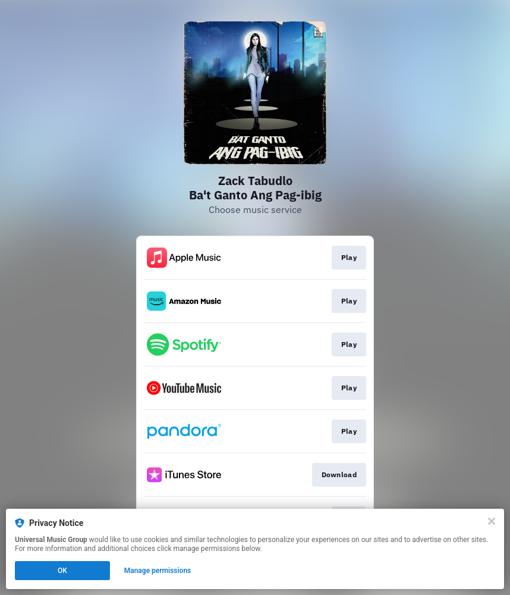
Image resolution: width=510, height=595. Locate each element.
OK (62, 570)
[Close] (491, 521)
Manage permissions (157, 570)
